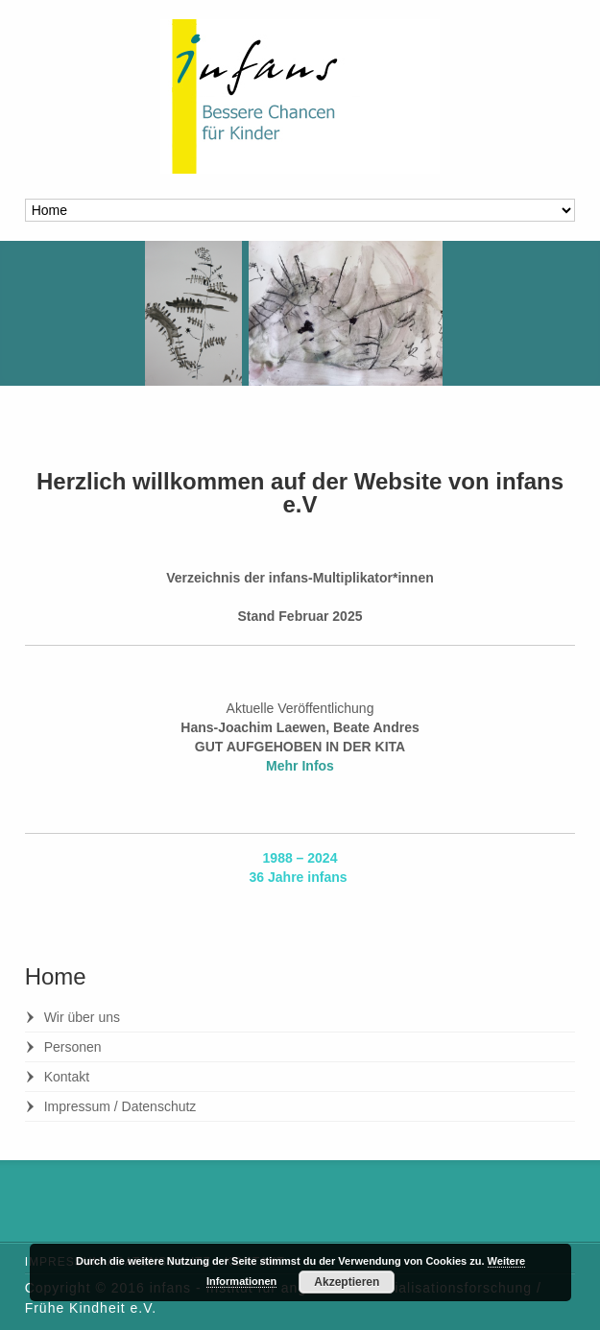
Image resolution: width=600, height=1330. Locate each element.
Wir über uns (82, 1017)
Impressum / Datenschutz (120, 1106)
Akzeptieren (346, 1282)
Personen (73, 1047)
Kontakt (66, 1076)
